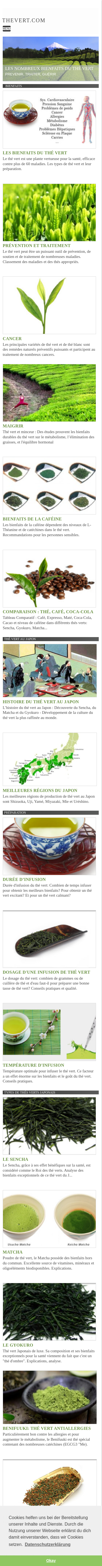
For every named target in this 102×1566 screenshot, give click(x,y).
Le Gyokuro (18, 1345)
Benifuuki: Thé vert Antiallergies (47, 1428)
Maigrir (13, 426)
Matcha (13, 1252)
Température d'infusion (33, 1065)
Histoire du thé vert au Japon (41, 701)
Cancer (12, 338)
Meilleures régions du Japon (40, 790)
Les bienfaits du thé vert (35, 153)
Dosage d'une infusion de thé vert (46, 972)
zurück (9, 55)
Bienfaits (13, 86)
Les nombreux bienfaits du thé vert (49, 68)
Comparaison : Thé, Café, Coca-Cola (48, 611)
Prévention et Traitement (37, 245)
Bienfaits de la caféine (32, 519)
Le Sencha (15, 1159)
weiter (92, 55)
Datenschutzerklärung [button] (47, 1544)
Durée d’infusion (24, 879)
